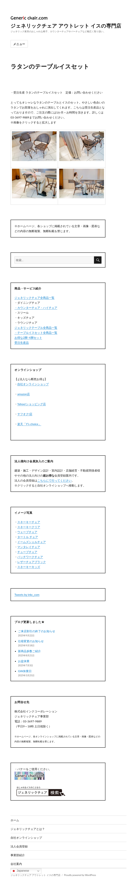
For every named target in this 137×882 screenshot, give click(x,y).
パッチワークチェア (30, 556)
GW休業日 (25, 671)
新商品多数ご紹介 (29, 651)
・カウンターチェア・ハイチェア (35, 307)
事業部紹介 (18, 855)
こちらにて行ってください (54, 480)
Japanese (20, 871)
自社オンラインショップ (33, 384)
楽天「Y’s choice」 (29, 424)
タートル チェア (27, 537)
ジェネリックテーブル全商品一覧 (35, 327)
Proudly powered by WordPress (80, 875)
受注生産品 (21, 342)
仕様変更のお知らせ (31, 641)
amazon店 (23, 394)
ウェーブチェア (27, 532)
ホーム (15, 820)
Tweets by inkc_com (26, 594)
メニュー (19, 44)
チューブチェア (27, 551)
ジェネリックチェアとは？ (28, 829)
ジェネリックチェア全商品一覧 (34, 297)
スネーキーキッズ (28, 566)
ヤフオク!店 (24, 414)
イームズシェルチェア (31, 542)
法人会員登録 (19, 846)
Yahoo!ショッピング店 (31, 404)
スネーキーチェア (28, 522)
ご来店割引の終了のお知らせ (36, 631)
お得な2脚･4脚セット (28, 337)
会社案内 (16, 863)
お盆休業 (23, 661)
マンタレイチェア (28, 547)
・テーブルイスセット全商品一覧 (35, 332)
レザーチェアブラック (31, 561)
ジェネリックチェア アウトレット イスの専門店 (66, 26)
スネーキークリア (28, 527)
